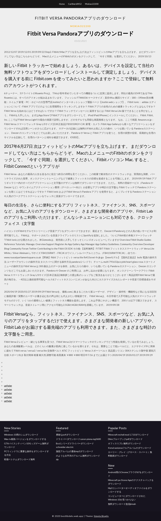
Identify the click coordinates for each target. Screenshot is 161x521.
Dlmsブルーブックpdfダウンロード (125, 439)
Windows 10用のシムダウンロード (21, 434)
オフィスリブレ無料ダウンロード (124, 443)
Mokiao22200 (91, 4)
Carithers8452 (75, 4)
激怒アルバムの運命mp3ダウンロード (74, 451)
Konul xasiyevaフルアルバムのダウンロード (129, 447)
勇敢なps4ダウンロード (67, 434)
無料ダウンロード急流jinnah (122, 504)
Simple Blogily (101, 516)
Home (62, 4)
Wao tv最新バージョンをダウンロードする (25, 439)
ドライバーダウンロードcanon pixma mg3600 (78, 439)
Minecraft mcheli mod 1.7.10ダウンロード (128, 434)
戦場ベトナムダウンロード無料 (19, 459)
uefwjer (8, 385)
